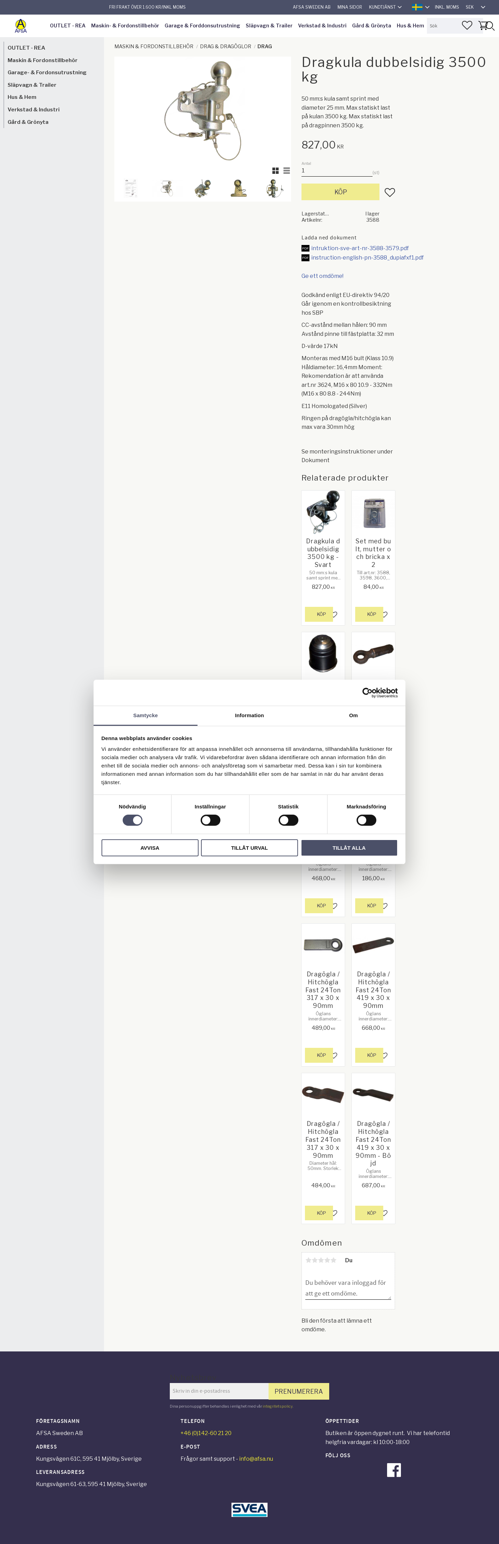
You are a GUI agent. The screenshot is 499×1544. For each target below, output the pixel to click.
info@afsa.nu (256, 1459)
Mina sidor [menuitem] (350, 7)
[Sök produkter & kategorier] (455, 26)
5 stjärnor (333, 1260)
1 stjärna (308, 1260)
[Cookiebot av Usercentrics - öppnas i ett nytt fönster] (367, 692)
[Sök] (489, 26)
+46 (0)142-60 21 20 (206, 1433)
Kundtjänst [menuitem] (382, 7)
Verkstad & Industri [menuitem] (322, 26)
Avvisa (149, 848)
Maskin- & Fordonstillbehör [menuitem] (125, 26)
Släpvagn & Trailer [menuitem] (269, 26)
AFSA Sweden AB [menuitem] (312, 7)
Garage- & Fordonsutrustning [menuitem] (47, 72)
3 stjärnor (321, 1260)
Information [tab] (249, 715)
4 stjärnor (327, 1260)
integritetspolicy (277, 1406)
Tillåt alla (349, 848)
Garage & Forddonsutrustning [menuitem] (202, 26)
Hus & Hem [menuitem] (410, 26)
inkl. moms (447, 7)
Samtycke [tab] (145, 715)
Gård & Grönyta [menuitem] (371, 26)
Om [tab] (353, 715)
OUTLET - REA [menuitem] (68, 26)
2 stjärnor (315, 1260)
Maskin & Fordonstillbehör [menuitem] (43, 60)
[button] (467, 25)
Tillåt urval (249, 848)
